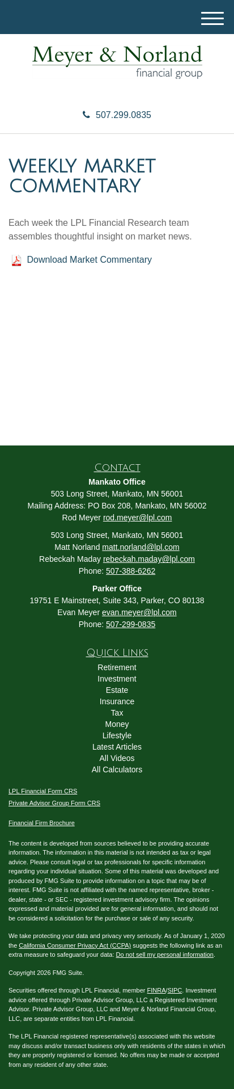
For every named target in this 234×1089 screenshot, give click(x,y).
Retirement (116, 667)
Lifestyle (117, 735)
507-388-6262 (130, 570)
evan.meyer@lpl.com (139, 612)
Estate (117, 690)
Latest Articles (117, 746)
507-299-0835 (130, 624)
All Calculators (117, 769)
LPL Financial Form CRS (42, 791)
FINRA (156, 990)
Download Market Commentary (89, 259)
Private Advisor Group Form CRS (54, 803)
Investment (116, 678)
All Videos (116, 758)
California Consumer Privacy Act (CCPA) (75, 945)
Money (117, 724)
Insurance (117, 701)
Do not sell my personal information (165, 954)
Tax (117, 712)
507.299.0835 (117, 115)
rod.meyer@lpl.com (137, 517)
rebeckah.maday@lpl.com (149, 559)
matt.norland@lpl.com (140, 547)
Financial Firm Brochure (41, 822)
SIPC (175, 990)
